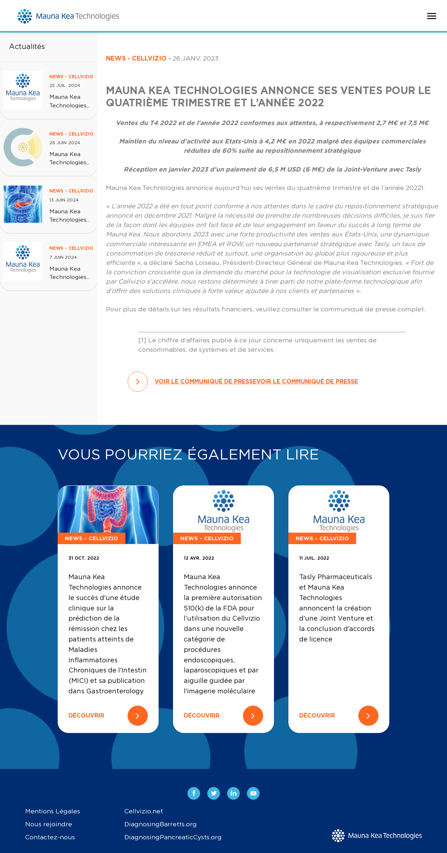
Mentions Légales (52, 811)
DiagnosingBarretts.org (160, 824)
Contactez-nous (50, 837)
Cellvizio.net (143, 811)
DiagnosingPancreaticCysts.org (173, 837)
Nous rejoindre (48, 824)
